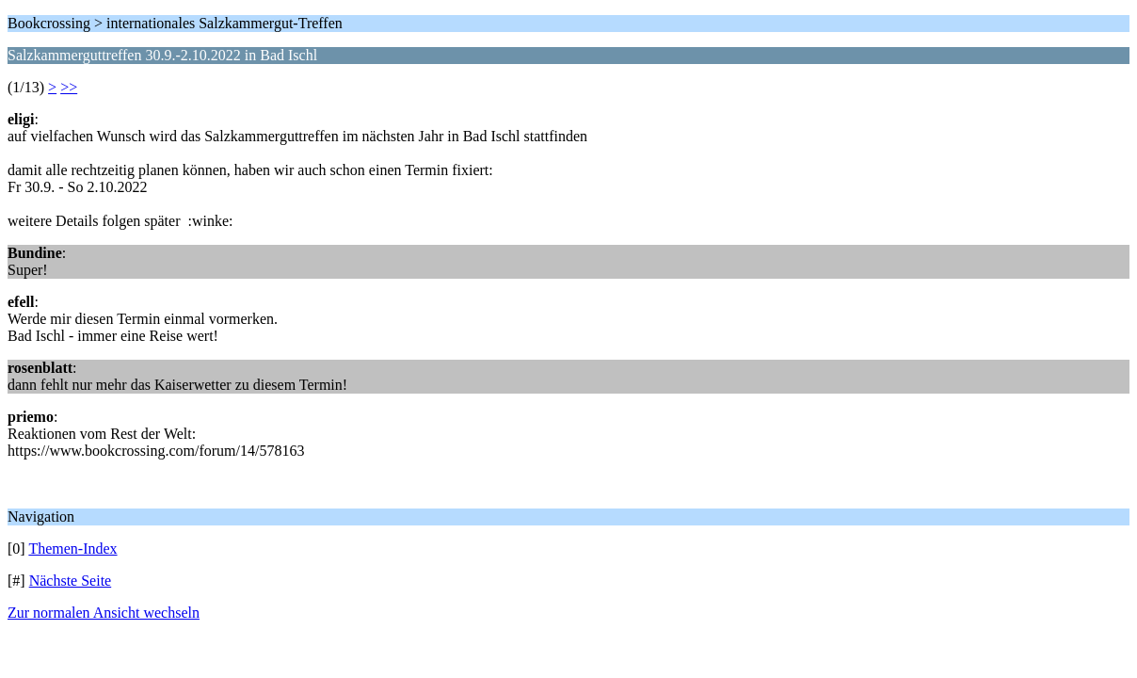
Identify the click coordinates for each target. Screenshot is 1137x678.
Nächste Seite (70, 581)
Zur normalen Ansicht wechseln (104, 613)
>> (68, 87)
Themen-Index (72, 549)
